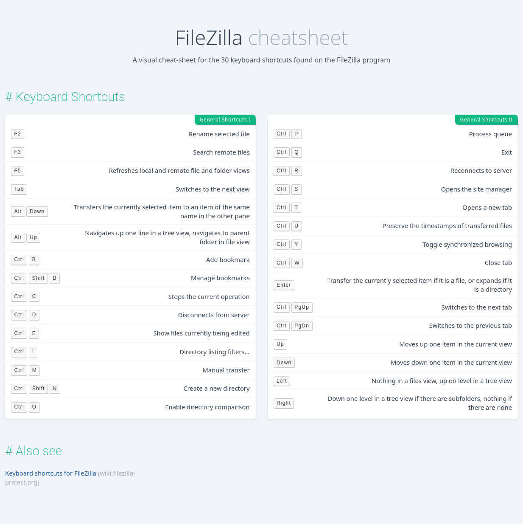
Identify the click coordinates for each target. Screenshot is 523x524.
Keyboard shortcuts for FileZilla (50, 473)
